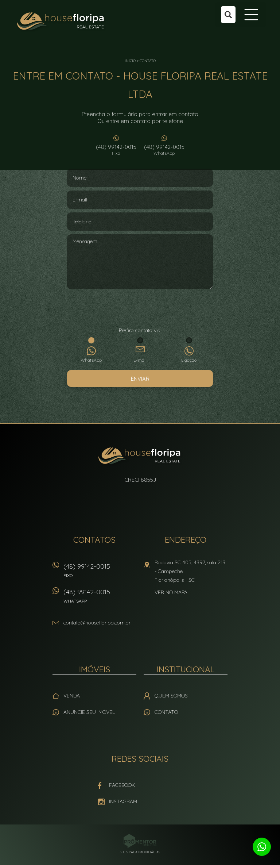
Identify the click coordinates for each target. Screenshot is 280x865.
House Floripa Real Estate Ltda (140, 456)
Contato (148, 60)
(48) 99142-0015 (116, 149)
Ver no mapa (171, 592)
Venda (71, 695)
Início (130, 60)
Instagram (123, 801)
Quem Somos (171, 695)
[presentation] (140, 309)
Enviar (140, 378)
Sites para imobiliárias (140, 852)
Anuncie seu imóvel (89, 712)
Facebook (122, 785)
